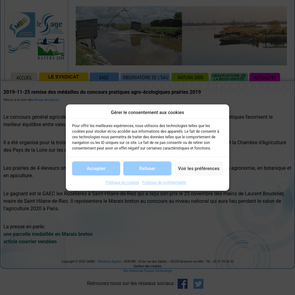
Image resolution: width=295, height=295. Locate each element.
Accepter (96, 168)
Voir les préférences (199, 168)
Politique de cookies (122, 182)
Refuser (147, 168)
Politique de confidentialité (164, 182)
